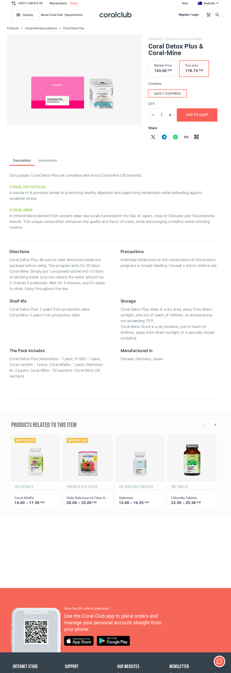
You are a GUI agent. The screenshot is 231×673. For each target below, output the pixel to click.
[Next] (215, 425)
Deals (73, 3)
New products (58, 3)
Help (185, 3)
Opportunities (73, 14)
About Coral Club (52, 15)
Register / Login (189, 14)
